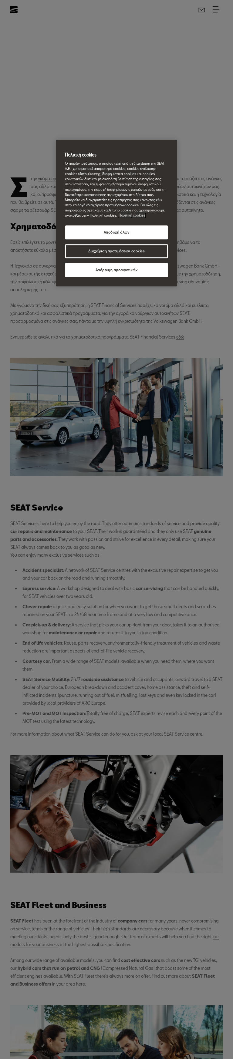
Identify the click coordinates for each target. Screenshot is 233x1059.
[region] (116, 213)
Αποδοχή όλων (117, 232)
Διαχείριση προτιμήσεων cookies (116, 251)
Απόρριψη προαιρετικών (117, 270)
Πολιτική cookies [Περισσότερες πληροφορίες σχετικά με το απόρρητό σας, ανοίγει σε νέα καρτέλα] (132, 215)
